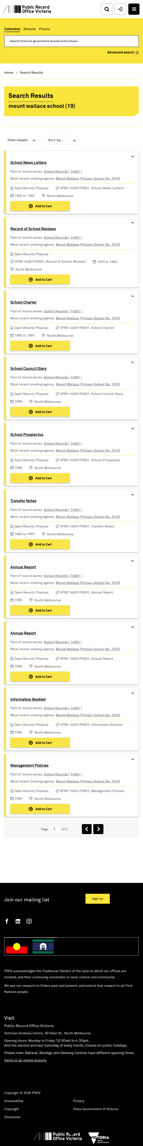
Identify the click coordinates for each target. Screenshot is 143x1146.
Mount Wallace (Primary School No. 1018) (88, 178)
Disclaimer (12, 1117)
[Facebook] (6, 921)
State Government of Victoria (95, 1109)
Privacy (78, 1101)
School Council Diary (28, 369)
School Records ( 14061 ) (63, 171)
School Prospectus (26, 435)
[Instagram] (29, 921)
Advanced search (123, 52)
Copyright (11, 1109)
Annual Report (23, 567)
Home (8, 72)
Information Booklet (28, 700)
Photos (44, 29)
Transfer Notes (23, 501)
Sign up (97, 898)
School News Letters (28, 163)
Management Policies (29, 766)
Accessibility (13, 1101)
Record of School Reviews (33, 229)
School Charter (23, 302)
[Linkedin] (18, 921)
